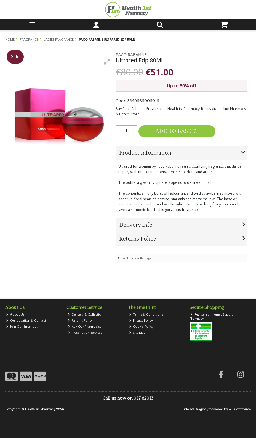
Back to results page (136, 258)
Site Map (137, 333)
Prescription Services (85, 333)
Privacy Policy (141, 320)
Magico (200, 409)
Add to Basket (177, 131)
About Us (15, 314)
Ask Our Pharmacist (84, 326)
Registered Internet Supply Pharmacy (211, 316)
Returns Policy (80, 320)
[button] (107, 61)
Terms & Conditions (146, 314)
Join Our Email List (22, 326)
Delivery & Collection (85, 314)
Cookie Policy (141, 326)
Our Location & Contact (26, 320)
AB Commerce (240, 409)
